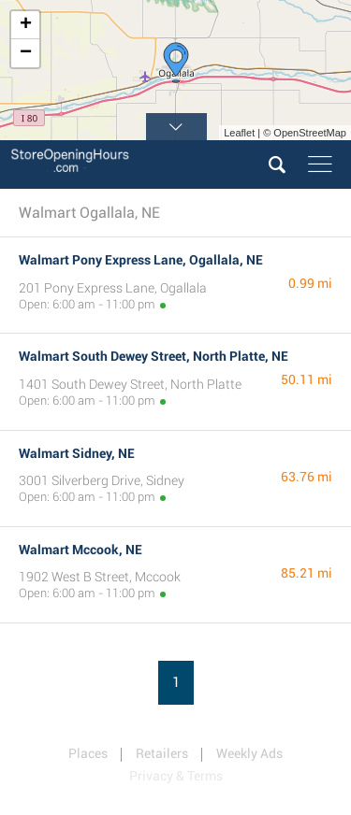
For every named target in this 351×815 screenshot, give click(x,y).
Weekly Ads (249, 753)
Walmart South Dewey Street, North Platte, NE (153, 356)
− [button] (26, 53)
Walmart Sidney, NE (77, 453)
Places (88, 753)
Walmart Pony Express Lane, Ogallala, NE (141, 259)
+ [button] (26, 25)
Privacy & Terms (176, 775)
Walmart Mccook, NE (80, 549)
